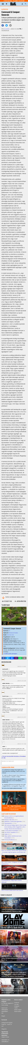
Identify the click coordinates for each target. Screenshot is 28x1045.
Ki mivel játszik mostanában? (11, 830)
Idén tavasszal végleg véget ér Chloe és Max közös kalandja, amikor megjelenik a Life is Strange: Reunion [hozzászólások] (15, 826)
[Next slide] (25, 616)
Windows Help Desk (9, 819)
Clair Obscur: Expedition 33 (10, 832)
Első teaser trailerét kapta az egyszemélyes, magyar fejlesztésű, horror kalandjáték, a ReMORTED (13, 780)
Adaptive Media (5, 1037)
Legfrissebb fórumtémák (8, 814)
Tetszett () (7, 601)
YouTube (16, 1004)
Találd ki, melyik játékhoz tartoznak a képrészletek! (14, 807)
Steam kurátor (17, 1011)
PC (9, 630)
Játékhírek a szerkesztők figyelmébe (13, 821)
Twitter (16, 1008)
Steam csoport (17, 1009)
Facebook (16, 1002)
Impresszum (4, 1008)
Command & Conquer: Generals (12, 628)
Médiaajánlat (4, 1009)
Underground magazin (6, 1022)
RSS (2, 1013)
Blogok (3, 1016)
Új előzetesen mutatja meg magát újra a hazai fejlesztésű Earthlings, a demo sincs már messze (13, 771)
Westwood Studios (13, 632)
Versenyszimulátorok (9, 839)
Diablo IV (6, 834)
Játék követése (20, 601)
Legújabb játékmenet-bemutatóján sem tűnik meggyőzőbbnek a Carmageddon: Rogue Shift (14, 785)
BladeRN (6, 29)
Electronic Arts (10, 635)
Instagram (16, 1006)
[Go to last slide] (3, 616)
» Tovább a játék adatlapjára (10, 653)
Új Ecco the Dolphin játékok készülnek (12, 788)
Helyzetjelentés (8, 823)
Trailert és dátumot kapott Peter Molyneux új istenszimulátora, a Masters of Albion (13, 775)
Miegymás (4, 1029)
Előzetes (4, 9)
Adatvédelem (4, 1011)
